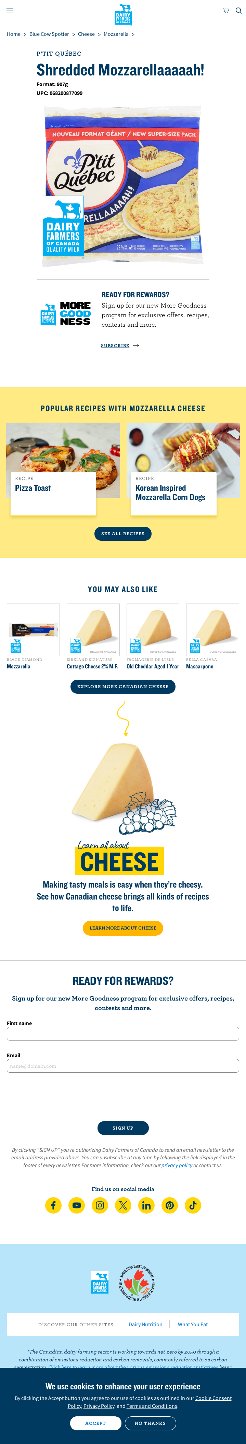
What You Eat (193, 1324)
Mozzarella (18, 666)
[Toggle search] (239, 11)
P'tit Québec (59, 53)
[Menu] (9, 11)
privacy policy (176, 1165)
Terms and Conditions (152, 1405)
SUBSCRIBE (120, 345)
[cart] (226, 11)
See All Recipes (123, 533)
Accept (95, 1423)
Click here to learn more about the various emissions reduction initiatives (133, 1367)
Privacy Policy (98, 1405)
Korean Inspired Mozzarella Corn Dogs (170, 492)
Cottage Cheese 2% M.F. (92, 666)
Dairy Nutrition (146, 1324)
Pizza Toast (33, 488)
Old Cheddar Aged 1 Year (153, 666)
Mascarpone (199, 666)
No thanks (150, 1423)
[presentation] (123, 1097)
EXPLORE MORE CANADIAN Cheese (123, 686)
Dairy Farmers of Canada (123, 14)
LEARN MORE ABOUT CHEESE (123, 928)
